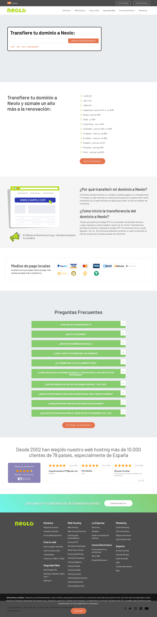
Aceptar (78, 611)
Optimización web (123, 539)
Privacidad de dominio (53, 535)
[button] (92, 161)
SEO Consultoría (122, 531)
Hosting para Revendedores (73, 536)
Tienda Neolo (49, 554)
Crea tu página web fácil (53, 546)
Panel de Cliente (142, 3)
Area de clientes (122, 554)
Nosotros (96, 527)
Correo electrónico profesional (99, 550)
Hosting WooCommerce (77, 578)
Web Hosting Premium (77, 531)
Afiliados (95, 531)
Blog (118, 570)
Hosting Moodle (74, 570)
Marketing (143, 10)
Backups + (48, 580)
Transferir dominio (51, 531)
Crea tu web (94, 10)
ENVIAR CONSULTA (118, 503)
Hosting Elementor (75, 582)
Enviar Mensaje (123, 3)
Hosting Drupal (74, 566)
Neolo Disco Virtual (75, 550)
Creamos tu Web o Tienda (54, 558)
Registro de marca (123, 535)
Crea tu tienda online (52, 550)
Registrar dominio (51, 527)
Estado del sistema (124, 566)
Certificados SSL (50, 570)
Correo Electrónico (127, 10)
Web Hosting (80, 10)
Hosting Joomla (74, 574)
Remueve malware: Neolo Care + (54, 575)
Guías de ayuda (122, 558)
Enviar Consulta (122, 550)
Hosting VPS (73, 542)
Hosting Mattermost (76, 586)
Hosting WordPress (76, 554)
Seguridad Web (109, 10)
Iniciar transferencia (83, 41)
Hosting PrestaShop (76, 558)
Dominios (67, 10)
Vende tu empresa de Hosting (100, 536)
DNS (118, 562)
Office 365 (96, 556)
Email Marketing (122, 527)
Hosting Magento (75, 562)
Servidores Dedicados (77, 546)
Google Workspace (99, 560)
